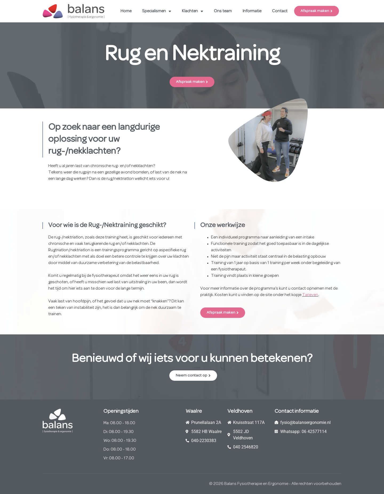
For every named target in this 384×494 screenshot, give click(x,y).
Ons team (223, 11)
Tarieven (310, 295)
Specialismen (156, 11)
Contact (279, 11)
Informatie (251, 11)
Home (126, 11)
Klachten (192, 11)
